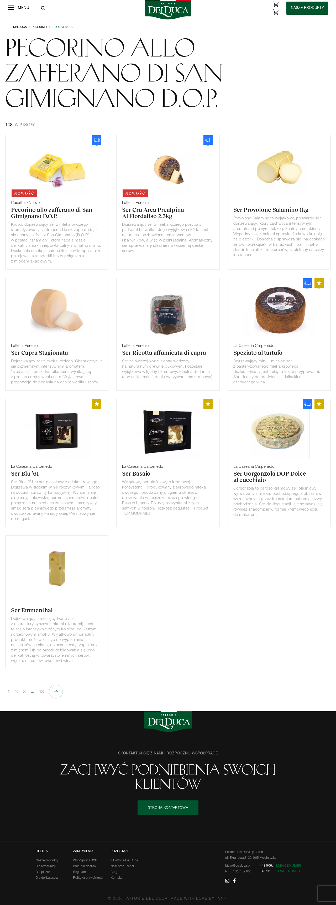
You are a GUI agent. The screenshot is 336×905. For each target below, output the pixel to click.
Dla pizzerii (43, 872)
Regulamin (80, 872)
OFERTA (42, 851)
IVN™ (222, 899)
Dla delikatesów (47, 878)
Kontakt (116, 878)
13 (41, 691)
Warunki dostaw (84, 866)
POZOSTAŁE (120, 851)
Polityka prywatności (88, 878)
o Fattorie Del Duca (124, 860)
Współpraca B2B (85, 860)
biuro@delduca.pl (237, 865)
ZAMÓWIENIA (83, 851)
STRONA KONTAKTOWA (168, 807)
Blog (114, 872)
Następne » (56, 691)
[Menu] (18, 8)
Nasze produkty (47, 860)
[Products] (307, 8)
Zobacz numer (288, 865)
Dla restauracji (46, 866)
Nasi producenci (122, 866)
